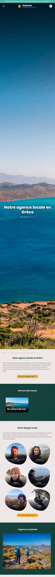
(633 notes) (32, 217)
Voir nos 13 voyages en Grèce (26, 376)
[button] (4, 6)
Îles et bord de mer (16, 409)
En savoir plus (45, 1)
